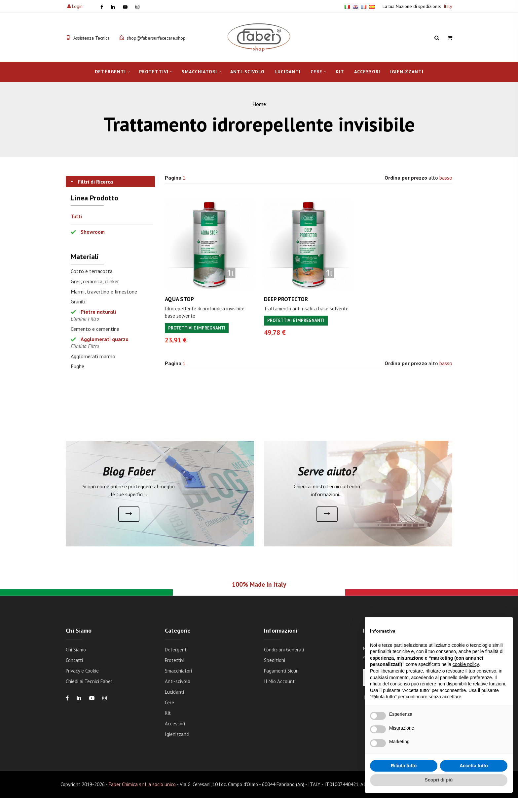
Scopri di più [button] (439, 779)
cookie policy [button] (466, 664)
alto (433, 177)
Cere (316, 72)
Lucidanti (288, 72)
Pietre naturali (98, 311)
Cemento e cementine (95, 329)
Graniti (78, 301)
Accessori (367, 72)
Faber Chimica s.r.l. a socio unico (142, 784)
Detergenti (110, 72)
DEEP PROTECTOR (286, 299)
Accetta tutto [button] (474, 765)
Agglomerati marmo (93, 356)
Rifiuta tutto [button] (404, 765)
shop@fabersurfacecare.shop (156, 38)
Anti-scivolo (247, 72)
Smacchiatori (199, 72)
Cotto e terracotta (92, 271)
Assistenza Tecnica (91, 38)
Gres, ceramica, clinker (95, 281)
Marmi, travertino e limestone (104, 291)
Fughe (77, 366)
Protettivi (153, 72)
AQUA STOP (179, 299)
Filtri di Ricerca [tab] (91, 181)
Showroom (93, 232)
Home (259, 104)
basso (445, 177)
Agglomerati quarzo (105, 339)
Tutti (76, 216)
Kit (340, 72)
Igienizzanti (407, 72)
